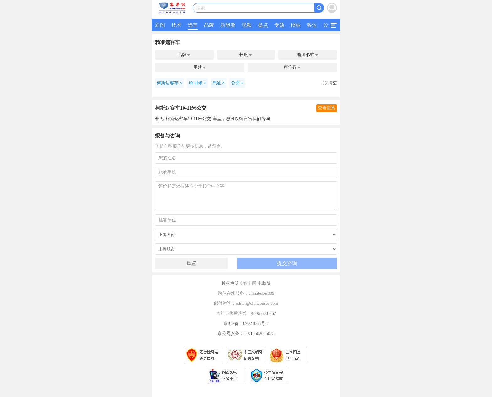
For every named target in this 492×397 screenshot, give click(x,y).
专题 (279, 25)
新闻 (160, 25)
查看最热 (326, 108)
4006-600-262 (263, 313)
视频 (247, 25)
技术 (176, 25)
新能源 (227, 25)
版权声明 (230, 283)
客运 (312, 25)
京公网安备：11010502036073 (245, 333)
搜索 (200, 8)
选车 (193, 25)
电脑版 (264, 283)
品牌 (209, 25)
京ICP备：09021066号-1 (246, 323)
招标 (296, 25)
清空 (330, 83)
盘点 (263, 25)
